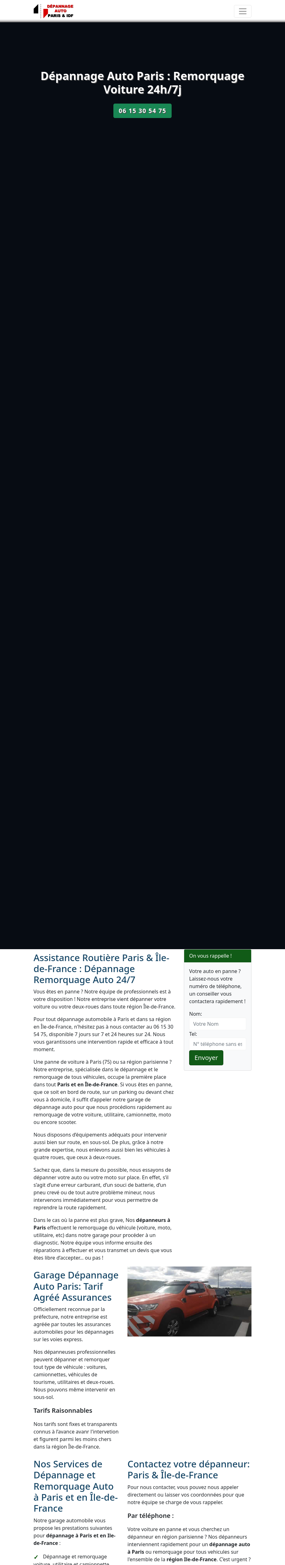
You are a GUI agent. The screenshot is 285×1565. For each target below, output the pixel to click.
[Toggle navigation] (242, 11)
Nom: (195, 1013)
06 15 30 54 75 (142, 110)
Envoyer (206, 1057)
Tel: (193, 1033)
